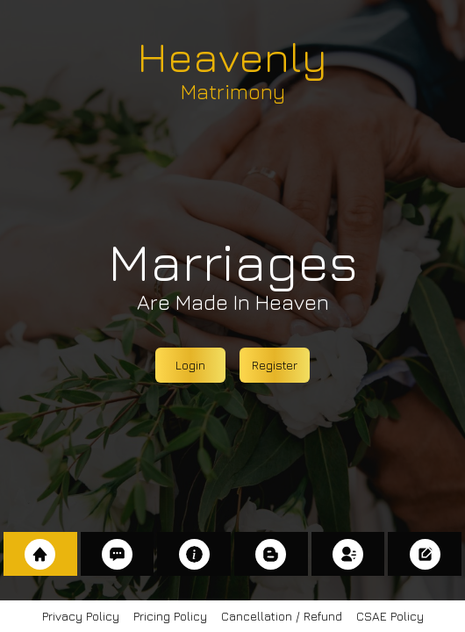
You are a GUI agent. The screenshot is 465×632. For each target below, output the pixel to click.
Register (274, 364)
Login (190, 364)
